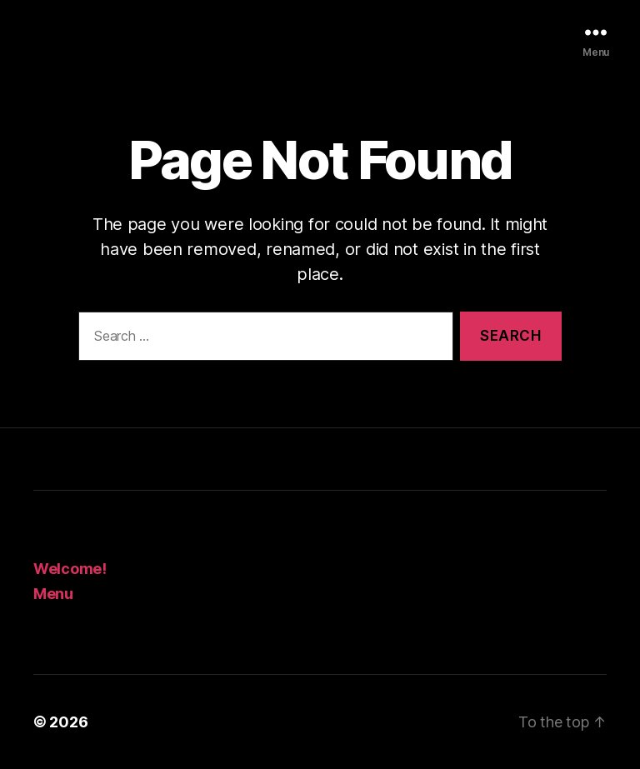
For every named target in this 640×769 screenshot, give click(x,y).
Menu (53, 593)
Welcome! (70, 568)
